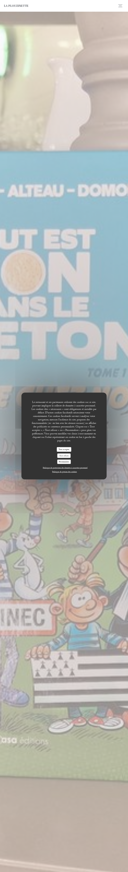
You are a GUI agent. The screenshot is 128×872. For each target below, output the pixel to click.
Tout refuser (64, 455)
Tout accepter (63, 449)
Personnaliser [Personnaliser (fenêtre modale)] (64, 461)
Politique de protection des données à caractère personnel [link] (65, 467)
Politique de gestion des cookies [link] (64, 471)
